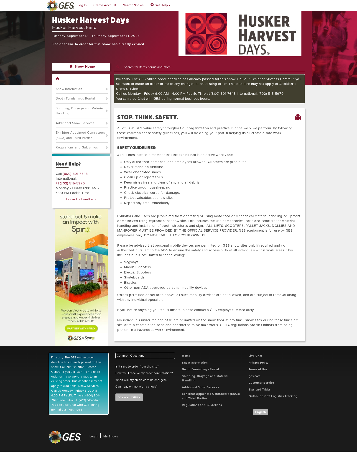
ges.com (254, 376)
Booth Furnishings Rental (75, 98)
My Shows (110, 436)
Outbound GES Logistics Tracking (273, 396)
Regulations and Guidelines (77, 147)
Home (186, 356)
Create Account (104, 5)
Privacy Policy (259, 363)
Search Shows (133, 5)
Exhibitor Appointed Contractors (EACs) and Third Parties (80, 135)
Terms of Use (258, 369)
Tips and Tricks (260, 389)
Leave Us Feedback (81, 199)
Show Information (69, 89)
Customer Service (261, 383)
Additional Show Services (75, 123)
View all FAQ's (129, 397)
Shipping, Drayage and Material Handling (80, 110)
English (260, 412)
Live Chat (255, 356)
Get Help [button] (160, 5)
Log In (82, 5)
